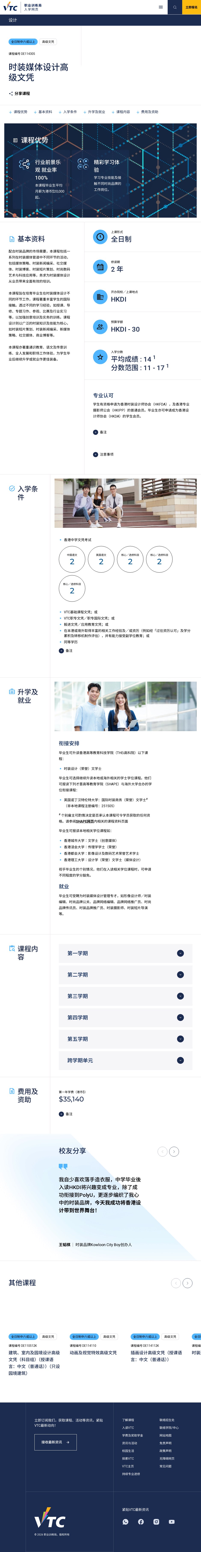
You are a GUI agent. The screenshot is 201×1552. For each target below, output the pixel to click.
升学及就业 (94, 112)
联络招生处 (167, 1420)
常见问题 (165, 1466)
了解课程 (128, 1420)
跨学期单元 (80, 1061)
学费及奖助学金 (132, 1435)
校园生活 (128, 1451)
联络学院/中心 (169, 1427)
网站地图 (165, 1435)
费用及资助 (147, 112)
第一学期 (77, 953)
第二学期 (77, 975)
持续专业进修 (131, 1474)
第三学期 (77, 996)
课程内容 (120, 112)
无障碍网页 (167, 1458)
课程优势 (18, 112)
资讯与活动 (129, 1443)
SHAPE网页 (85, 821)
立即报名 (192, 7)
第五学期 (77, 1039)
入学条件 (67, 112)
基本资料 (42, 112)
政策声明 (165, 1451)
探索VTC (128, 1458)
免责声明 (165, 1443)
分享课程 (19, 93)
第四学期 (77, 1018)
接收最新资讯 (55, 1442)
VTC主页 (128, 1466)
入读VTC (128, 1427)
